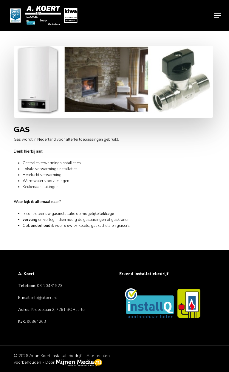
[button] (217, 15)
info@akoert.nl (44, 297)
